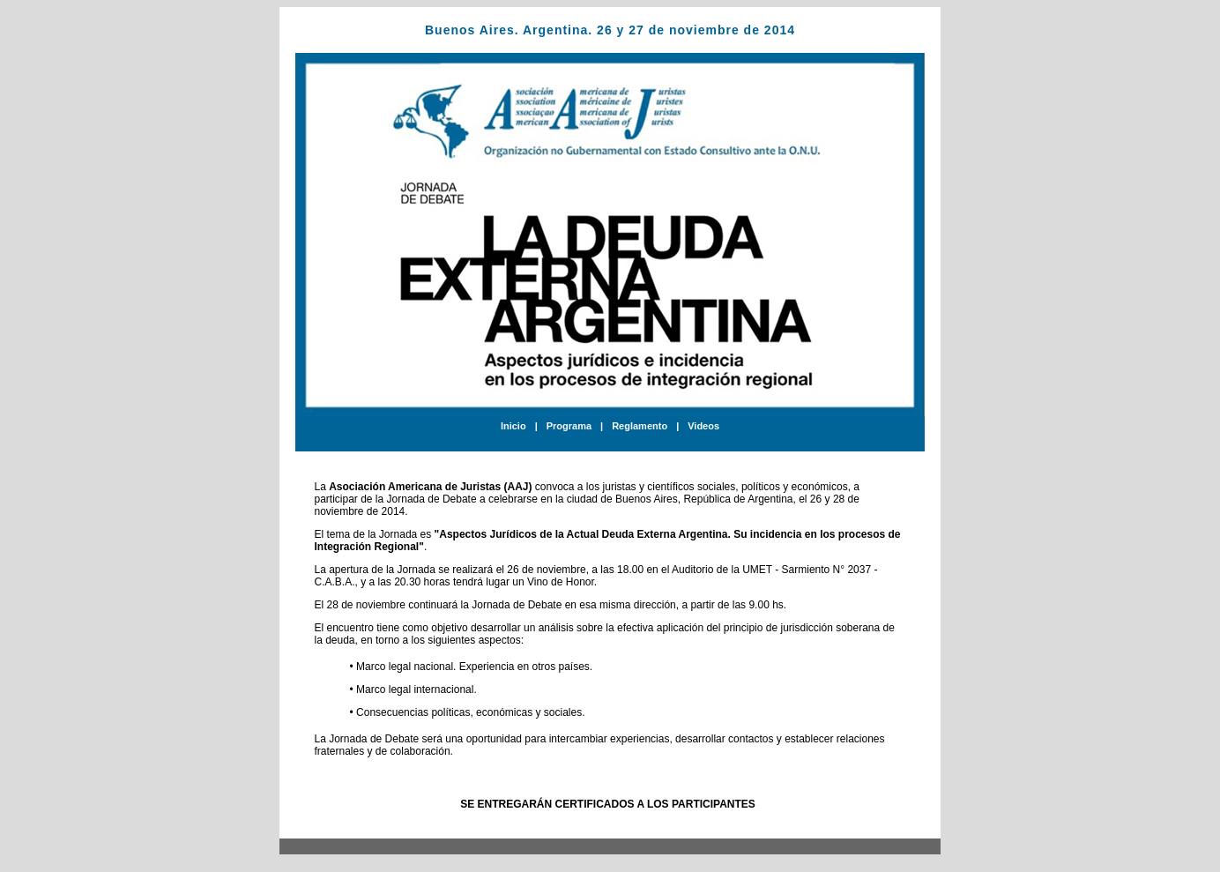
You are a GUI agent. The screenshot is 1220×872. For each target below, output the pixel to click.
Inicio (513, 426)
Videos (703, 426)
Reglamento (639, 426)
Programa (569, 426)
